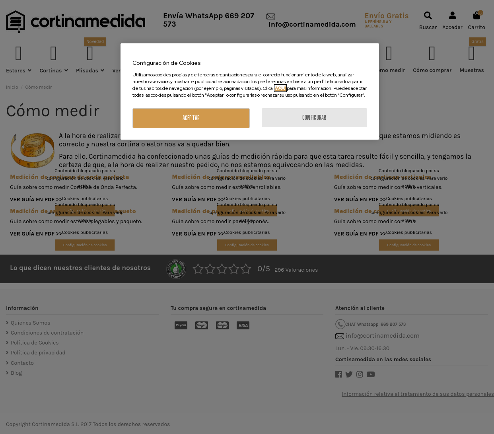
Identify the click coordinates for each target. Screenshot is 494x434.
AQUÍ (280, 88)
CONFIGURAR (314, 117)
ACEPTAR (191, 118)
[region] (250, 91)
